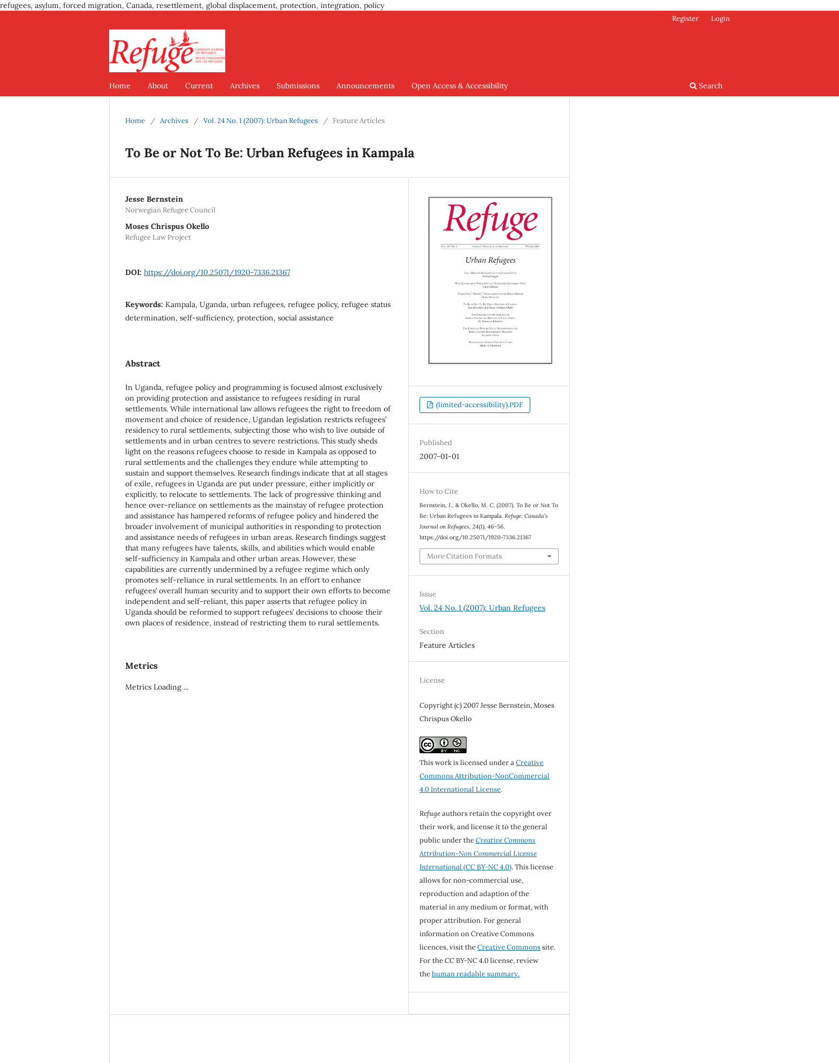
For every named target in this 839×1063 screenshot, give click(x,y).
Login (720, 18)
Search (706, 85)
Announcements (365, 85)
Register (685, 18)
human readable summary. (476, 973)
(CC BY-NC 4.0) (478, 853)
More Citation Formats (464, 556)
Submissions (298, 85)
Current (199, 85)
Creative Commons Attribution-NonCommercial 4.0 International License (485, 776)
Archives (245, 85)
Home (120, 85)
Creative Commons (508, 947)
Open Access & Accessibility (459, 85)
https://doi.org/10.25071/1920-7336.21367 (217, 272)
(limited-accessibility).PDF (478, 404)
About (158, 85)
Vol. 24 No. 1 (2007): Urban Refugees (260, 120)
